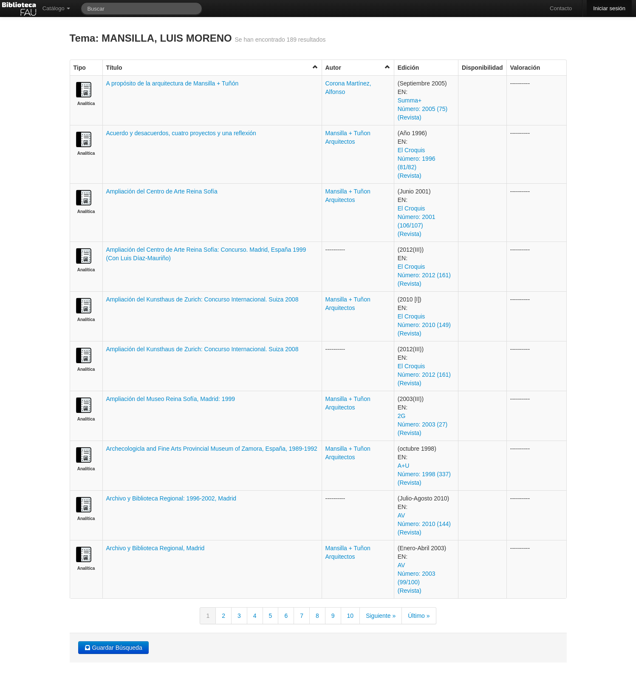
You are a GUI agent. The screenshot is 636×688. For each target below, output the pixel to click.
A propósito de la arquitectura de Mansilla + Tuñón (172, 83)
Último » (419, 615)
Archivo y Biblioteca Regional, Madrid (155, 548)
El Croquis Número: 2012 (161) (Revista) (424, 275)
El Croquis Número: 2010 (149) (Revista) (424, 325)
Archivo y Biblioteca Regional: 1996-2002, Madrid (171, 498)
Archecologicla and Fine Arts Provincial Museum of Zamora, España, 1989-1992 (211, 448)
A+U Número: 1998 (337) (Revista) (424, 474)
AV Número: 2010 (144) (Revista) (424, 524)
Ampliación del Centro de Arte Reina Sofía (162, 191)
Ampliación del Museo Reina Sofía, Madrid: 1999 (170, 398)
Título (212, 67)
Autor (357, 67)
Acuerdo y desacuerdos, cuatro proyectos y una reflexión (181, 133)
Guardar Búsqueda (113, 647)
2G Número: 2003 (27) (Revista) (423, 424)
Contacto (561, 8)
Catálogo (56, 8)
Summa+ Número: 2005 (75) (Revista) (423, 109)
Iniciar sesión (609, 8)
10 (350, 615)
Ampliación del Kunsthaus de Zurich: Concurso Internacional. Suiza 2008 (202, 299)
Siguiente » (381, 615)
